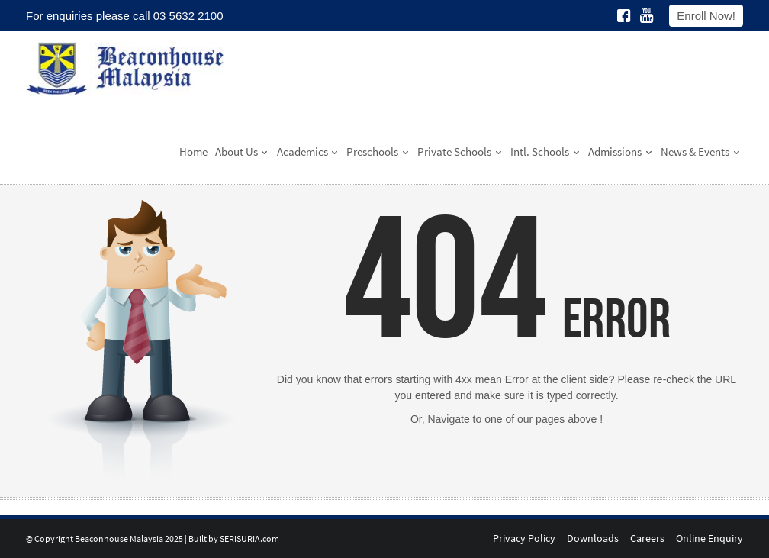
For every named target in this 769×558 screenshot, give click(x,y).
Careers (647, 538)
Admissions (620, 151)
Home (193, 151)
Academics (308, 151)
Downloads (593, 538)
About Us (242, 151)
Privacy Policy (524, 538)
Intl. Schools (545, 151)
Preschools (378, 151)
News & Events (701, 151)
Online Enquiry (709, 538)
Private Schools (460, 151)
